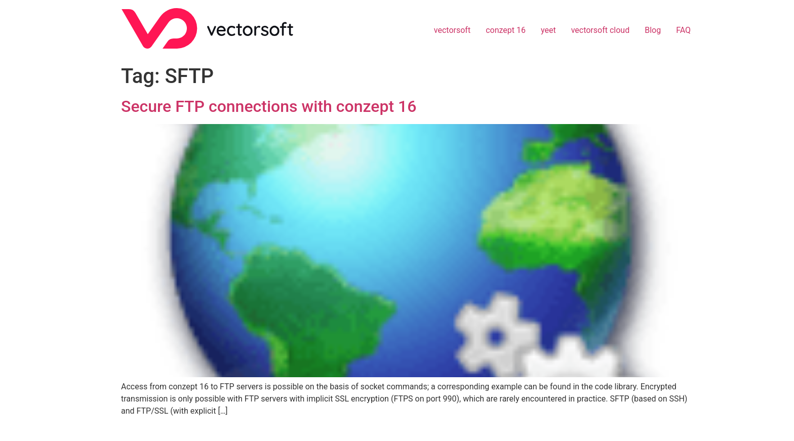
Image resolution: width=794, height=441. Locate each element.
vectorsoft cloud (600, 30)
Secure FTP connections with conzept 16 (268, 106)
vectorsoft (452, 30)
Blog (653, 30)
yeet (548, 30)
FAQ (683, 30)
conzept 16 (506, 30)
